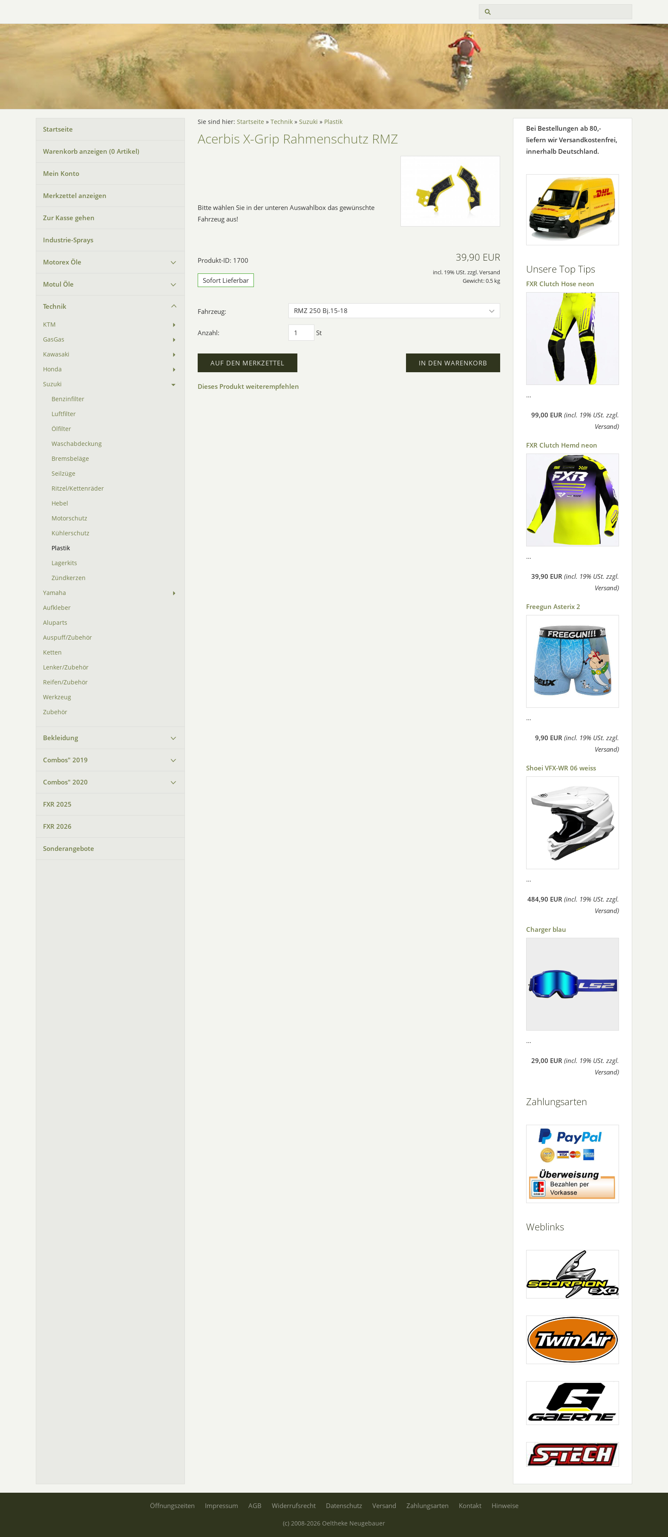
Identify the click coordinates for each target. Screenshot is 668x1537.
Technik (54, 306)
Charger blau (546, 929)
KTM (49, 324)
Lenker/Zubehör (66, 667)
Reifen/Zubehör (65, 682)
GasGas (53, 339)
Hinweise (505, 1505)
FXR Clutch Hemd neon (561, 445)
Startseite (58, 129)
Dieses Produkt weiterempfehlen (248, 386)
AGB (255, 1505)
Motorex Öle (62, 262)
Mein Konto (61, 173)
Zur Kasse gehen (69, 217)
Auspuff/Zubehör (67, 637)
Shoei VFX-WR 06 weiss (561, 768)
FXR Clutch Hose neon (560, 283)
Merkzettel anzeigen (75, 195)
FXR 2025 (57, 804)
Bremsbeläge (70, 459)
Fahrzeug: (212, 311)
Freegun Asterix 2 (553, 606)
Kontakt (470, 1505)
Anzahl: (208, 332)
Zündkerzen (69, 578)
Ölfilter (61, 429)
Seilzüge (63, 473)
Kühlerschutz (70, 533)
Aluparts (55, 622)
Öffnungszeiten (172, 1505)
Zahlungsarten (427, 1505)
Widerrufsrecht (294, 1505)
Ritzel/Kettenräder (78, 488)
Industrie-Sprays (68, 240)
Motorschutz (69, 518)
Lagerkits (64, 563)
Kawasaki (56, 354)
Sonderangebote (68, 848)
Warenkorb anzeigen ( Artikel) (91, 151)
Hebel (60, 503)
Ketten (52, 652)
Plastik (61, 548)
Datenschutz (344, 1505)
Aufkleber (57, 608)
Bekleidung (60, 737)
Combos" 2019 (65, 760)
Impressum (221, 1505)
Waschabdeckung (77, 444)
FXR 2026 (57, 826)
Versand (384, 1505)
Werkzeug (57, 697)
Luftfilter (64, 414)
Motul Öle (58, 284)
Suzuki (52, 384)
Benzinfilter (68, 399)
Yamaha (54, 593)
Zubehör (55, 712)
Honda (52, 369)
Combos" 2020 (65, 782)
